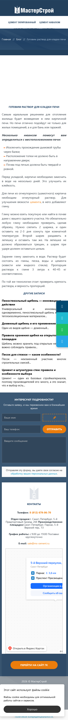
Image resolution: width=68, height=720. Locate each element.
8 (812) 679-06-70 (40, 512)
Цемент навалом (49, 22)
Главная (6, 39)
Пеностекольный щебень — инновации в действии (31, 302)
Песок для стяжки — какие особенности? (31, 354)
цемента (35, 202)
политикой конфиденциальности (34, 716)
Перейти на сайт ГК (34, 665)
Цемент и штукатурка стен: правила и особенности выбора (29, 371)
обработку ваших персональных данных (34, 473)
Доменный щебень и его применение (29, 323)
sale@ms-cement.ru (39, 543)
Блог (18, 39)
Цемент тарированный (22, 22)
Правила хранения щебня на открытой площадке (30, 337)
